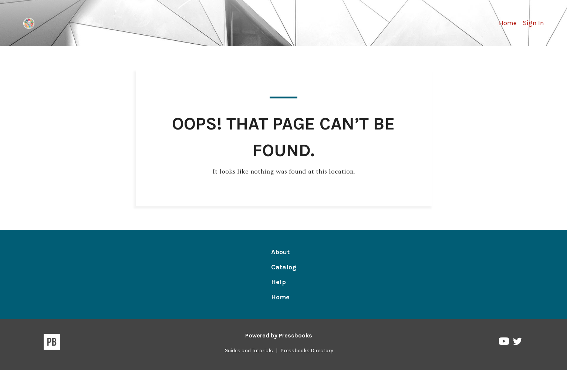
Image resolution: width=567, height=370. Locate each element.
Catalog (283, 267)
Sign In (533, 23)
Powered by (278, 335)
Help (278, 282)
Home (508, 23)
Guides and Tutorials (249, 350)
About (280, 252)
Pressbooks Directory (306, 350)
